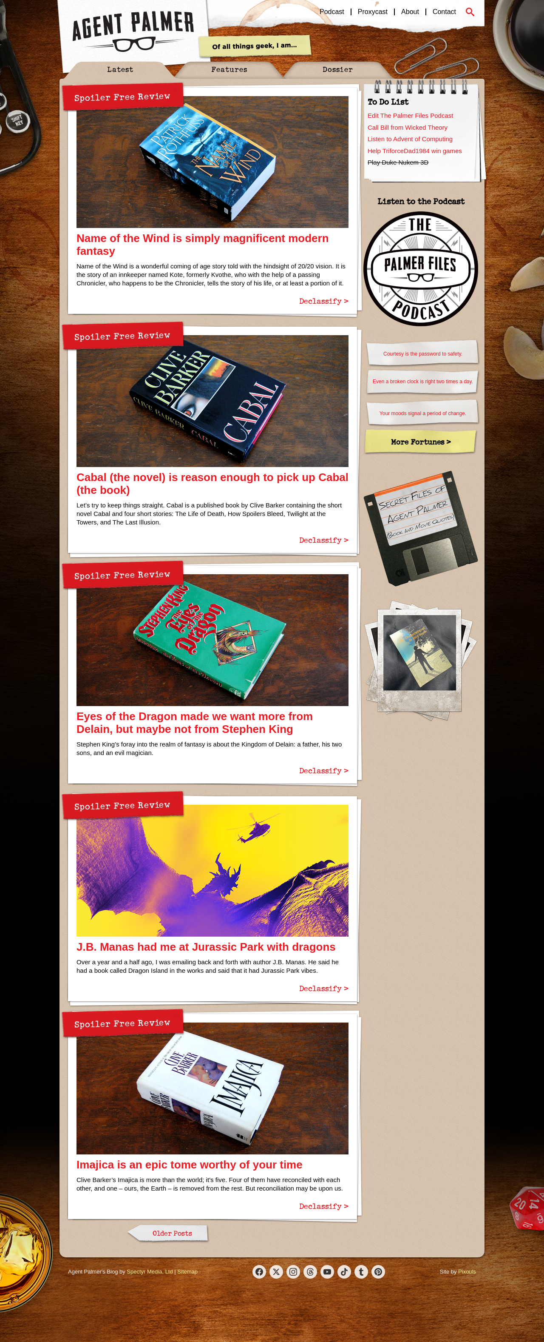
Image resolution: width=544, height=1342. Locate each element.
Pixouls (467, 1271)
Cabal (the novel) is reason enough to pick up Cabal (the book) (212, 483)
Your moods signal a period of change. (423, 413)
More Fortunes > (421, 441)
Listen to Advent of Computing (410, 138)
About (410, 12)
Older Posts (172, 1233)
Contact (444, 12)
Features (229, 69)
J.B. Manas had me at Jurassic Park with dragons (206, 946)
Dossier (338, 69)
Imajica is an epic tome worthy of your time (189, 1164)
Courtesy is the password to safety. (422, 354)
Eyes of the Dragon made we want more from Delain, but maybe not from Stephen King (194, 722)
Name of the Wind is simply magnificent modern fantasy (202, 244)
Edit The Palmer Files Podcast (410, 115)
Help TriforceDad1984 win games (415, 150)
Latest (120, 69)
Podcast (332, 12)
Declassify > (323, 300)
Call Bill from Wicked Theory (408, 127)
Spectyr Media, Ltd (150, 1271)
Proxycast (373, 12)
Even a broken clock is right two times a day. (423, 382)
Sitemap (187, 1271)
